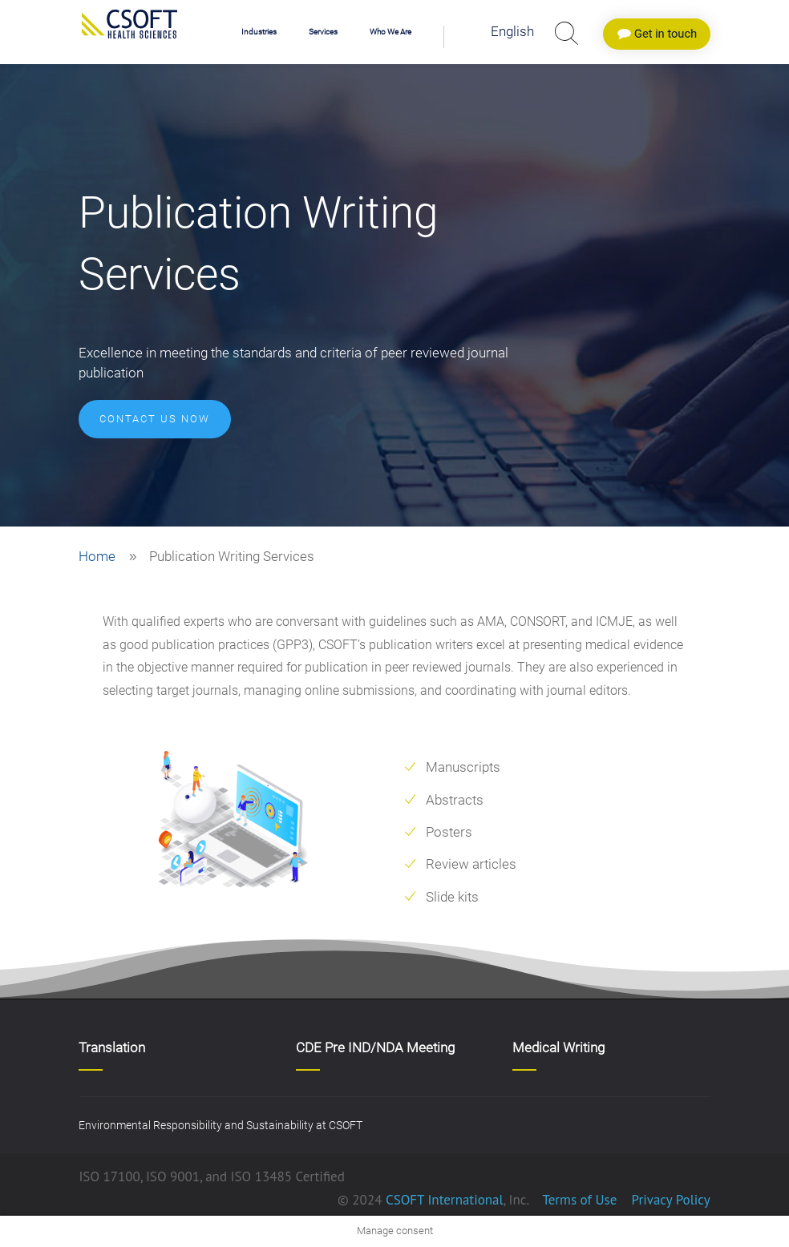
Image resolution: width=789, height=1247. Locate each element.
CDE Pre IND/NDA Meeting (375, 1047)
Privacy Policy (669, 1200)
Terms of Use (579, 1200)
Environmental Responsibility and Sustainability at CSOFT (220, 1125)
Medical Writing (558, 1047)
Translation (112, 1047)
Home (97, 556)
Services (323, 31)
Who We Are (390, 31)
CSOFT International (445, 1200)
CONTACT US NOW (154, 419)
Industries (259, 31)
